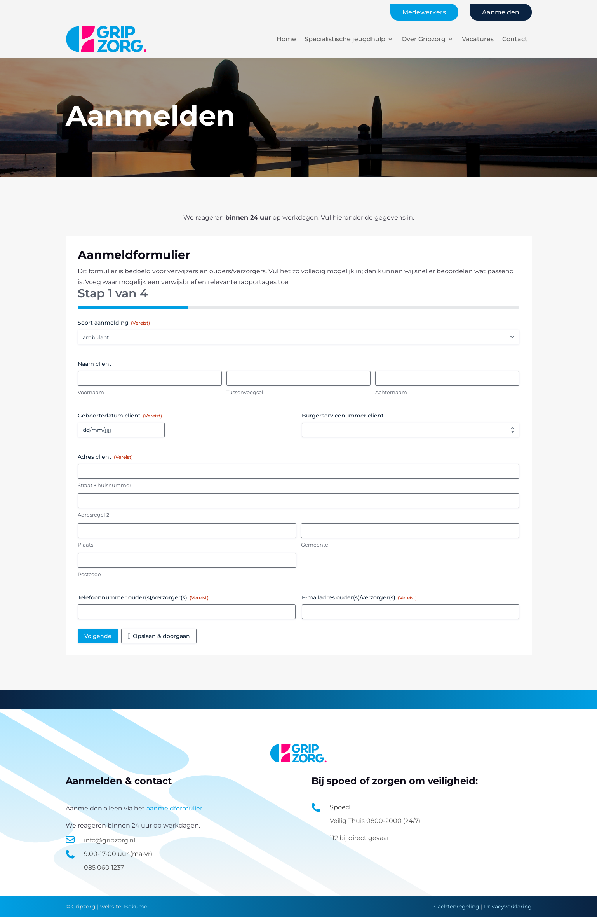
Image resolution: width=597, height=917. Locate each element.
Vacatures (478, 39)
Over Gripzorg (424, 39)
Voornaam (91, 392)
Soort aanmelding (114, 322)
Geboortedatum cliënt (120, 415)
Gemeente (314, 544)
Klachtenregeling (455, 906)
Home (286, 39)
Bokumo (136, 906)
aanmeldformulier (174, 808)
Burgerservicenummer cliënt (343, 415)
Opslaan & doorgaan (161, 635)
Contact (514, 39)
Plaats (85, 544)
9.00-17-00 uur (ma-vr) (118, 854)
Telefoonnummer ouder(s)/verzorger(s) (143, 597)
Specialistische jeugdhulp (345, 39)
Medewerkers (424, 12)
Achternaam (391, 392)
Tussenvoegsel (244, 392)
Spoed (340, 807)
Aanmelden (500, 12)
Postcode (89, 574)
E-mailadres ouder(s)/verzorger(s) (359, 597)
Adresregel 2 (93, 515)
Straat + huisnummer (104, 485)
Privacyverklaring (508, 906)
